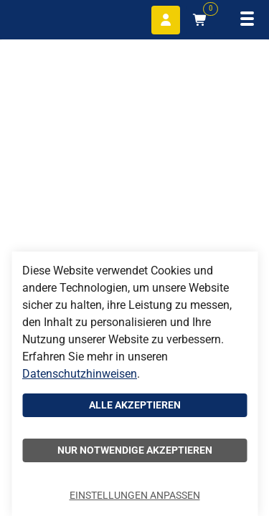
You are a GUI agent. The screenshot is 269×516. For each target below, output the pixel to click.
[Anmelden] (165, 20)
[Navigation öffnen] (247, 19)
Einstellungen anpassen (135, 495)
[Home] (43, 18)
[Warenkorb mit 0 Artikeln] (200, 20)
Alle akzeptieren (135, 405)
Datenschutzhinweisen (79, 374)
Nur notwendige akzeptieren (134, 450)
